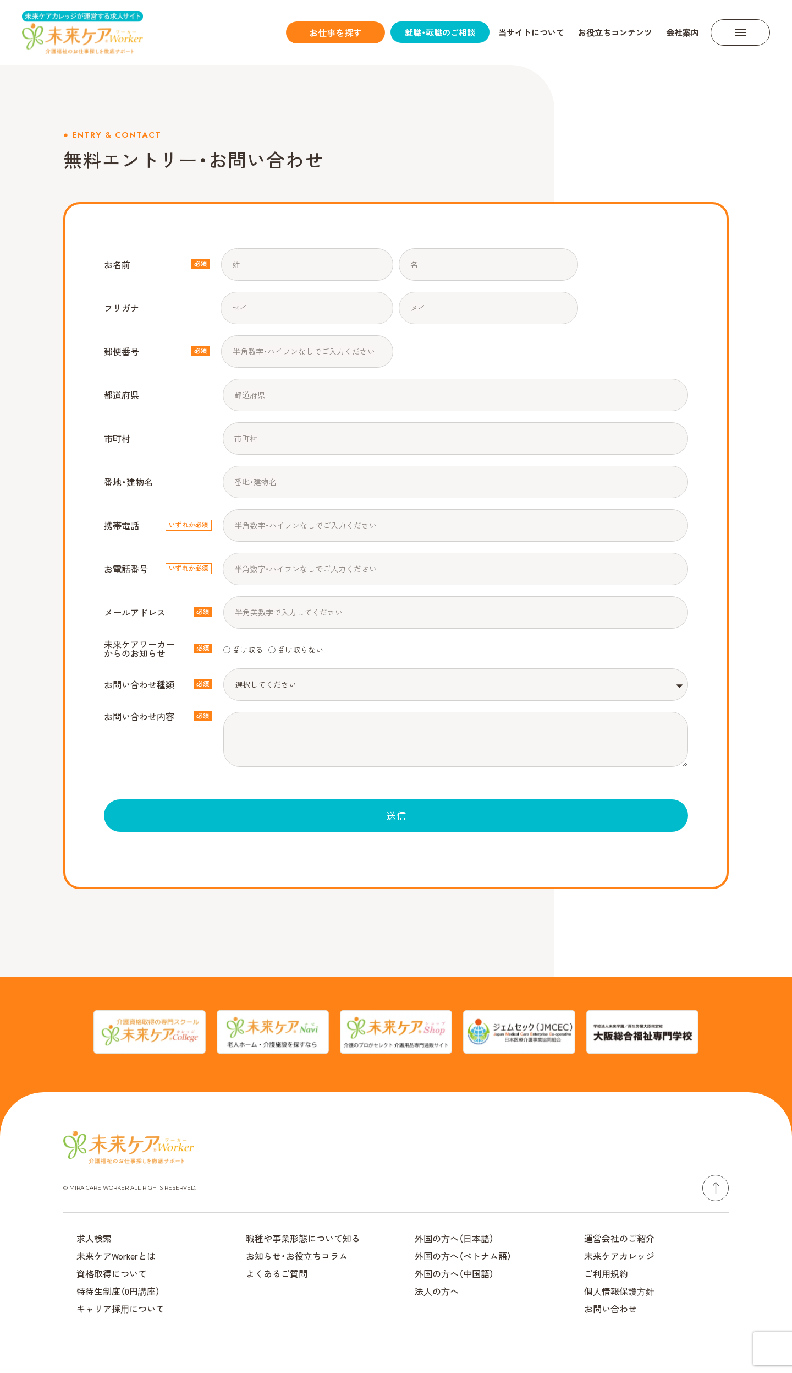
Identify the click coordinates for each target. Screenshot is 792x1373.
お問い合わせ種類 (139, 684)
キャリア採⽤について (120, 1308)
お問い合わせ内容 (139, 716)
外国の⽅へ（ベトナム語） (463, 1255)
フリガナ (121, 307)
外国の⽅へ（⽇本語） (454, 1238)
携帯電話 (121, 525)
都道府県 (121, 394)
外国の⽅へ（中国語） (454, 1273)
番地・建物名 (128, 481)
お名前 (117, 264)
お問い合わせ (610, 1308)
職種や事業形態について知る (303, 1238)
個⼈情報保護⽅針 (619, 1291)
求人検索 (94, 1238)
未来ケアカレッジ (619, 1255)
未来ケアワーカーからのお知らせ (139, 648)
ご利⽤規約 (606, 1273)
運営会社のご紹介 (619, 1238)
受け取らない (300, 649)
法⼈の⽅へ (437, 1291)
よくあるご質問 (276, 1273)
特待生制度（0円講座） (118, 1291)
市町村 (117, 438)
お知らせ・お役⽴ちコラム (297, 1255)
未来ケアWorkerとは (116, 1255)
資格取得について (111, 1273)
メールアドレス (135, 612)
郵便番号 (121, 351)
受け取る (247, 649)
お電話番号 (126, 568)
